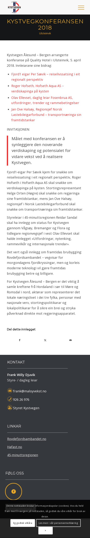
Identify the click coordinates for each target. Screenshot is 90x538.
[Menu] (78, 7)
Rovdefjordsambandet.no (26, 439)
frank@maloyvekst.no (29, 391)
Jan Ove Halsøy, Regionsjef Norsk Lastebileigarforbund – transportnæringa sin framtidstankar (46, 114)
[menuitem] (78, 7)
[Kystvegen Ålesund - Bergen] (37, 7)
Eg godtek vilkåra (22, 523)
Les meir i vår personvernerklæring (58, 523)
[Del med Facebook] (19, 340)
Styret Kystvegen (26, 408)
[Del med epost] (70, 340)
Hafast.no (14, 447)
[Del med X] (45, 340)
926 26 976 (21, 399)
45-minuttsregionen (22, 455)
